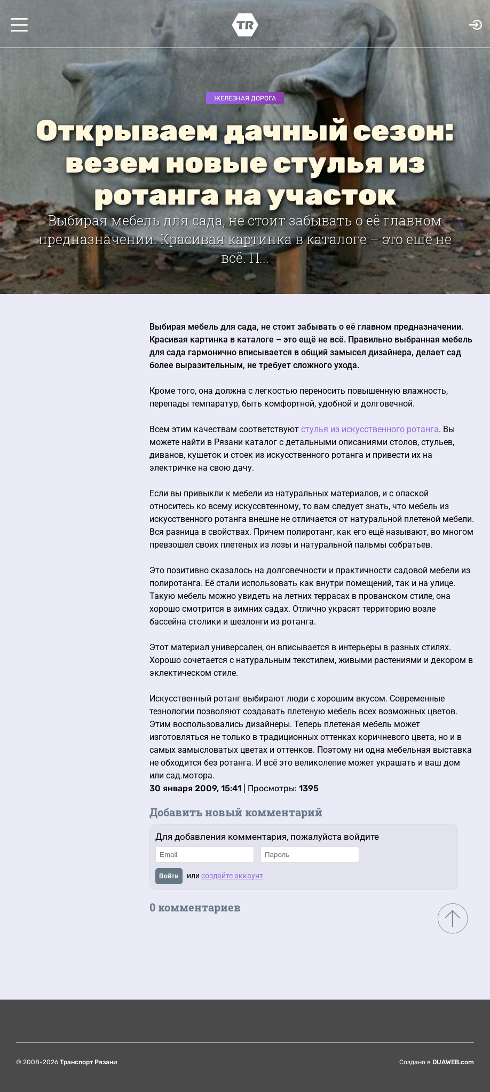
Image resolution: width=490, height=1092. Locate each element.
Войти (169, 876)
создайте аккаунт (232, 875)
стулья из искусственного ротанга (370, 429)
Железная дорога (245, 98)
